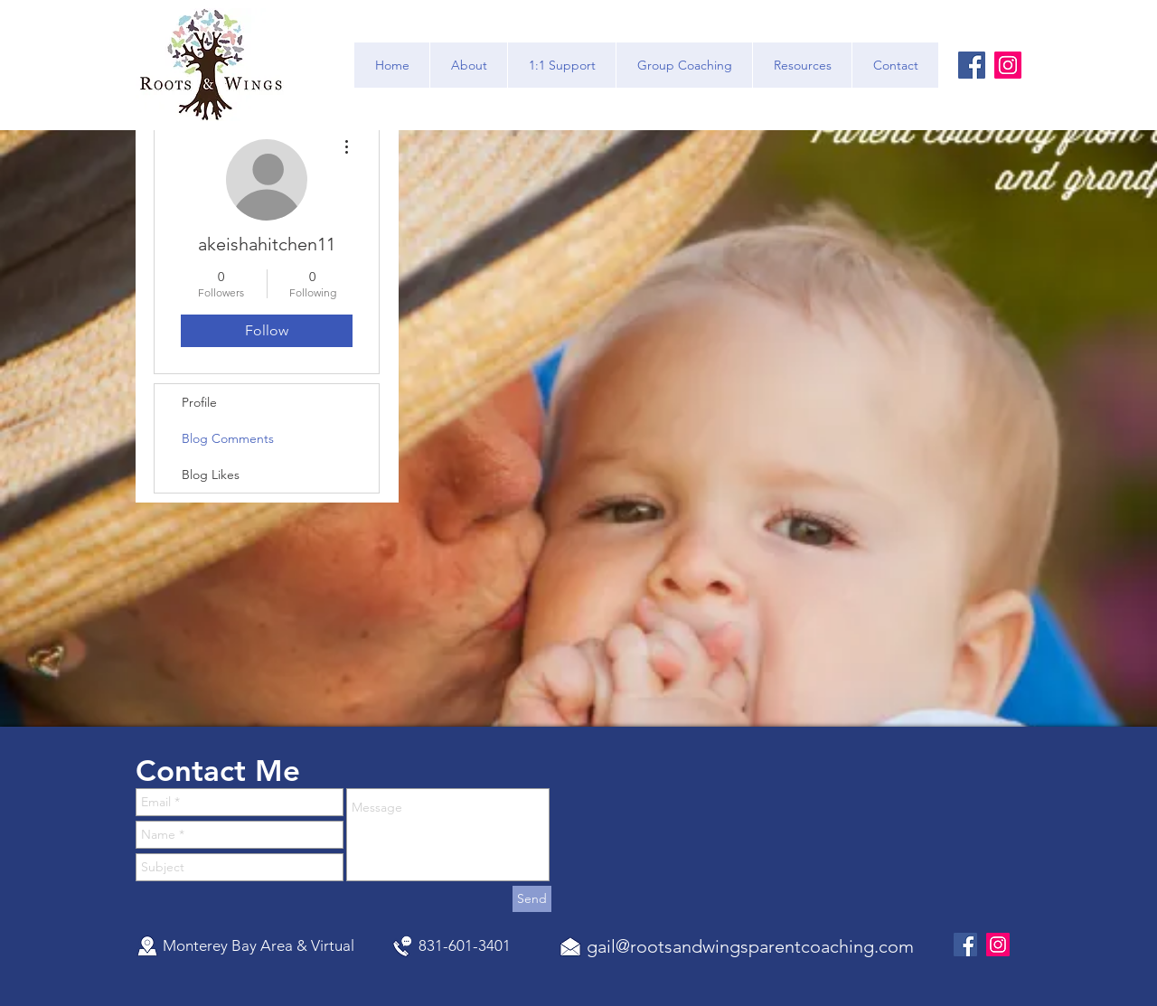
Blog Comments (228, 438)
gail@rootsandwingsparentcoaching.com (750, 946)
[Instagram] (1007, 65)
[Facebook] (971, 65)
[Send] (532, 899)
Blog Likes (211, 474)
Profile (199, 402)
